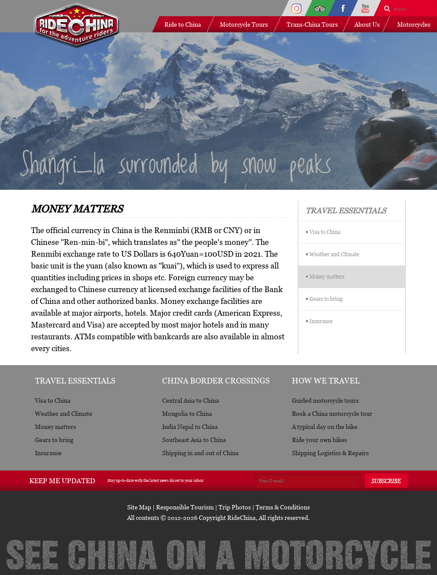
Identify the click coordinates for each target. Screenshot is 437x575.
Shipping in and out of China (200, 453)
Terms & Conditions (283, 507)
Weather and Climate (334, 254)
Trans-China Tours (312, 24)
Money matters (326, 276)
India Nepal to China (190, 426)
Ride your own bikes (319, 439)
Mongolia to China (187, 413)
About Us (367, 24)
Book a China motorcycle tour (332, 413)
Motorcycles (413, 24)
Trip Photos (234, 507)
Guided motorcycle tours (325, 400)
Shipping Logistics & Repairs (330, 453)
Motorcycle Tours (244, 24)
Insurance (321, 321)
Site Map (139, 507)
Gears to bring (326, 299)
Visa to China (324, 232)
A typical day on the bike (324, 426)
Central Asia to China (190, 400)
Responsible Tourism (185, 507)
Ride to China (182, 24)
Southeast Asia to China (194, 439)
